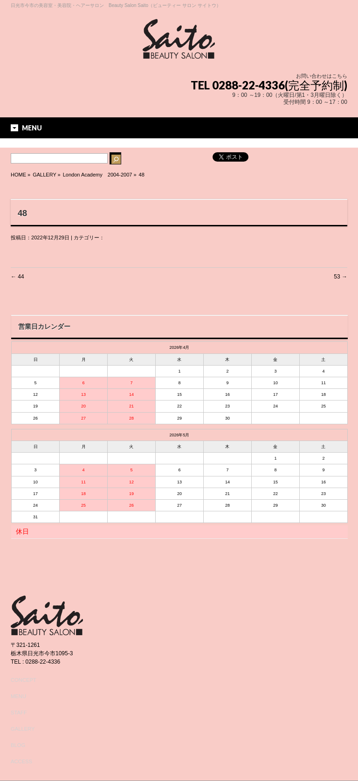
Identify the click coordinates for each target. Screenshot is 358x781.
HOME (18, 174)
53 (340, 276)
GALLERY (22, 729)
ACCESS (21, 761)
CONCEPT (23, 680)
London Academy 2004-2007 (97, 174)
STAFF (19, 712)
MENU (18, 696)
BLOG (18, 745)
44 (17, 276)
